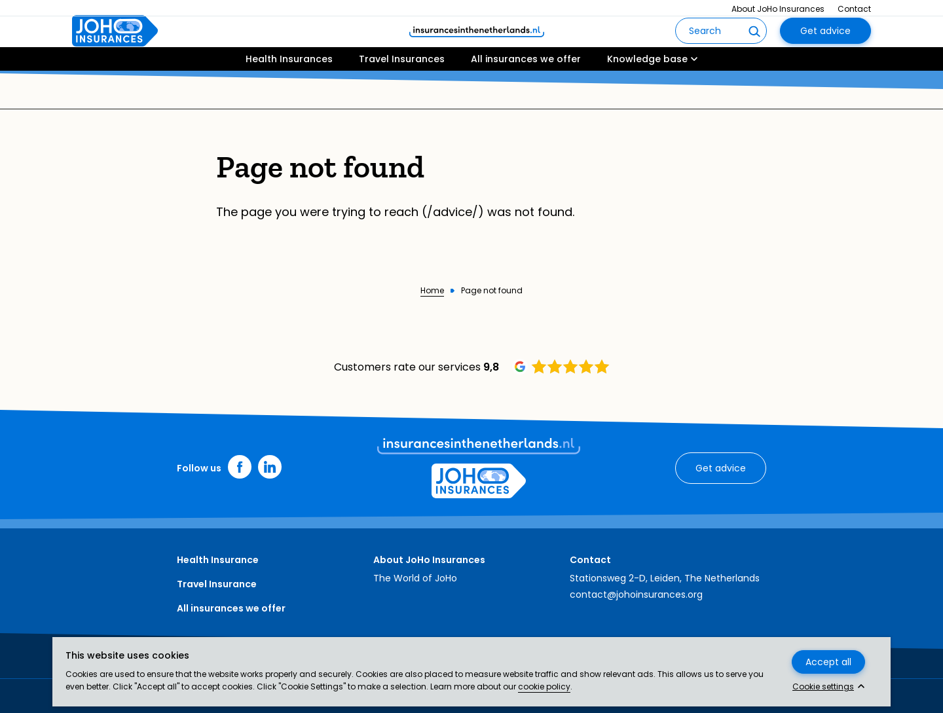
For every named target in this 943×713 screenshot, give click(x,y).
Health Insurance (218, 559)
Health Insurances (289, 96)
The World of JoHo (415, 578)
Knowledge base (647, 96)
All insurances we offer (526, 96)
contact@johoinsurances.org (636, 594)
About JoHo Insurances (777, 8)
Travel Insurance (217, 584)
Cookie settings (823, 686)
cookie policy (544, 686)
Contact (854, 8)
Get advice (825, 49)
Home (432, 291)
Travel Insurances (402, 96)
